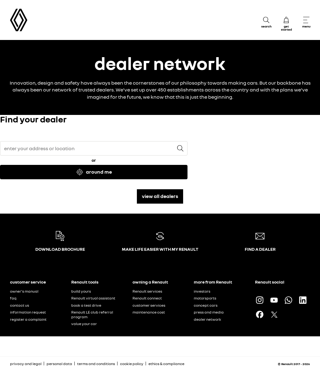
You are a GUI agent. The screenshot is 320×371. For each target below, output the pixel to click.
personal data (59, 363)
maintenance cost (148, 312)
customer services (148, 305)
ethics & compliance (166, 363)
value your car (84, 323)
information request (28, 312)
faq (13, 298)
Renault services (147, 291)
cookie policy (131, 363)
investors (202, 291)
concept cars (206, 305)
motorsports (205, 298)
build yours (81, 291)
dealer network (207, 319)
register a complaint (28, 319)
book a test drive (86, 305)
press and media (209, 312)
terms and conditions (96, 363)
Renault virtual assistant (93, 298)
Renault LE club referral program (92, 314)
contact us (19, 305)
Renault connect (147, 298)
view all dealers (160, 196)
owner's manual (24, 291)
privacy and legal (26, 363)
